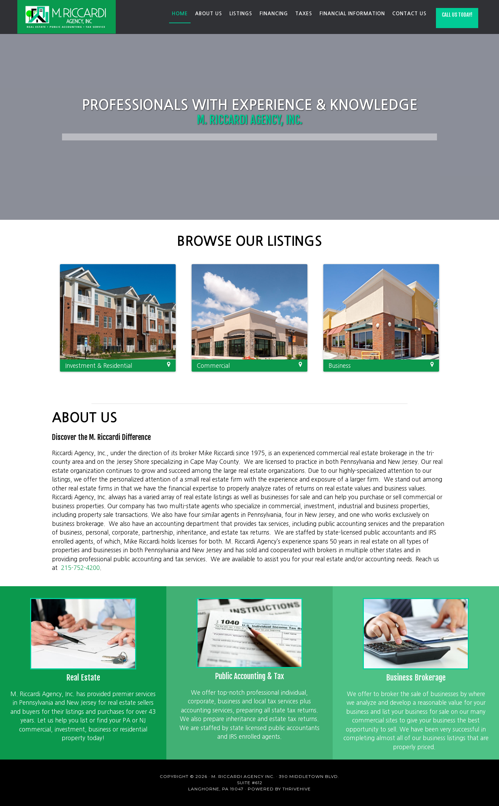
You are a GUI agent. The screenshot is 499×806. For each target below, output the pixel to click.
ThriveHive (296, 788)
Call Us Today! (457, 14)
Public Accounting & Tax (249, 676)
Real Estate (83, 677)
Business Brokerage (416, 677)
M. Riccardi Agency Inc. (67, 17)
